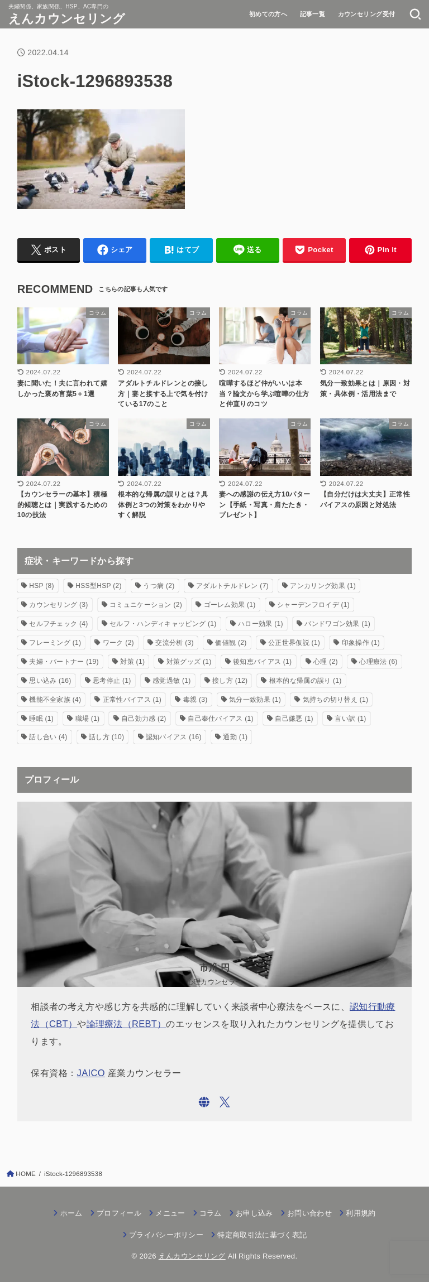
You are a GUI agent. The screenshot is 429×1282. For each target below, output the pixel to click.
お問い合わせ (309, 1213)
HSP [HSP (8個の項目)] (41, 586)
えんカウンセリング (67, 19)
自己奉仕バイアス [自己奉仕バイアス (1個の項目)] (221, 718)
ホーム (71, 1213)
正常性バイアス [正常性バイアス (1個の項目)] (132, 699)
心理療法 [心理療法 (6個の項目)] (378, 662)
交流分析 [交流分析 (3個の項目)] (174, 643)
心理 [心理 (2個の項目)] (325, 662)
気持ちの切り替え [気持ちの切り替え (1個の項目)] (336, 699)
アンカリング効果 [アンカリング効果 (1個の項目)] (323, 586)
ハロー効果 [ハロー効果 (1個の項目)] (260, 624)
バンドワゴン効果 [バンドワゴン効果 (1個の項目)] (337, 624)
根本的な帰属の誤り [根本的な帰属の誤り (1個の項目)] (305, 681)
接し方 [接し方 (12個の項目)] (229, 681)
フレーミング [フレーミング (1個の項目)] (55, 643)
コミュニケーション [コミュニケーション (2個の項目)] (145, 605)
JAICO (91, 1073)
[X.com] (225, 1102)
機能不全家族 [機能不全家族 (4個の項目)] (55, 699)
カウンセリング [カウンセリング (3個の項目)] (58, 605)
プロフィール (119, 1213)
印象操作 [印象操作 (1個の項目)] (361, 643)
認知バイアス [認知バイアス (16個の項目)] (174, 737)
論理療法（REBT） (126, 1024)
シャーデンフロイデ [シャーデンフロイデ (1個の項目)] (313, 605)
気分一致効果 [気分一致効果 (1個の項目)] (255, 699)
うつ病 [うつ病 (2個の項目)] (158, 586)
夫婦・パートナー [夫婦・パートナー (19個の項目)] (64, 662)
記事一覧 (313, 14)
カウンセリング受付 (366, 14)
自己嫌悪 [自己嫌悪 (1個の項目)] (294, 718)
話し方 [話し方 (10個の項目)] (106, 737)
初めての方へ (268, 14)
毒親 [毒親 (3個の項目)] (195, 699)
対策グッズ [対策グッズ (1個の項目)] (189, 662)
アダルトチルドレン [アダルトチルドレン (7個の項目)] (232, 586)
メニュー (170, 1213)
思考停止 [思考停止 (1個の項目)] (112, 681)
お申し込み (254, 1213)
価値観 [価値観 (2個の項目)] (230, 643)
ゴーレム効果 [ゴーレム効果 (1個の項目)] (230, 605)
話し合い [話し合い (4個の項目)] (48, 737)
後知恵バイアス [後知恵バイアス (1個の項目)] (262, 662)
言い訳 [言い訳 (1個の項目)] (350, 718)
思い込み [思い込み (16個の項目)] (50, 681)
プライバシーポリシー (166, 1235)
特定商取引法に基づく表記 (262, 1235)
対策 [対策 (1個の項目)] (132, 662)
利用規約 (360, 1213)
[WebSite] (204, 1102)
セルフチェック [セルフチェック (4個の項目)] (58, 624)
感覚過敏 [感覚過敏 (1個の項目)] (171, 681)
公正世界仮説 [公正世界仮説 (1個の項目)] (294, 643)
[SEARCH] (415, 14)
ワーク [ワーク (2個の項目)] (118, 643)
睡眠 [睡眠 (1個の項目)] (41, 718)
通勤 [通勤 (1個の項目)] (235, 737)
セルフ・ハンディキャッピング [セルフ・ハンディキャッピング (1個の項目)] (162, 624)
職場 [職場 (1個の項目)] (87, 718)
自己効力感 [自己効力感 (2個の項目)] (143, 718)
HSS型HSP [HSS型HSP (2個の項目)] (98, 586)
